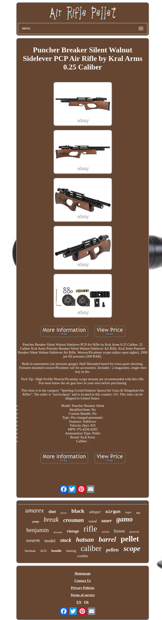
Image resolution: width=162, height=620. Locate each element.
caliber (91, 548)
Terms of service (82, 595)
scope (132, 548)
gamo (124, 519)
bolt (138, 513)
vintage (73, 531)
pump (35, 521)
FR (86, 602)
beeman (30, 551)
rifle (90, 528)
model (50, 540)
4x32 (43, 551)
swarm (33, 540)
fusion (119, 530)
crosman (73, 520)
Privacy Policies (82, 588)
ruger (128, 512)
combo (82, 556)
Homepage (82, 573)
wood (93, 521)
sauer (106, 520)
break (51, 519)
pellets (112, 550)
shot (52, 511)
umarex (34, 510)
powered (134, 531)
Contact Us (82, 580)
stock (65, 540)
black (77, 511)
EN (78, 602)
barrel (107, 539)
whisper (95, 512)
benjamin (37, 530)
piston (63, 512)
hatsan (85, 539)
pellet (130, 539)
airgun (113, 511)
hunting (71, 551)
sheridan (58, 532)
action (105, 531)
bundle (56, 551)
